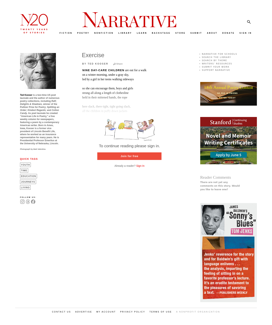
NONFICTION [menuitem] (104, 33)
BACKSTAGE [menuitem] (161, 33)
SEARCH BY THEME (214, 60)
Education (28, 176)
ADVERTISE (83, 312)
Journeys (28, 182)
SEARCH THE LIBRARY (216, 57)
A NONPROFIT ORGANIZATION (198, 312)
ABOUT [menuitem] (212, 33)
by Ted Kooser (95, 63)
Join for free (129, 156)
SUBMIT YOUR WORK (216, 67)
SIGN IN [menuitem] (246, 33)
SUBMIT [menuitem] (196, 33)
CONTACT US (61, 312)
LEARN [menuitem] (142, 33)
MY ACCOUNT (106, 312)
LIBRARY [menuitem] (125, 33)
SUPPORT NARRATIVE (216, 70)
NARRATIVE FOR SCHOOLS (219, 54)
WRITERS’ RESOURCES (217, 63)
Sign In (140, 165)
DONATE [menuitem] (228, 33)
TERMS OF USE (160, 312)
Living (25, 187)
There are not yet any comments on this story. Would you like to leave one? (220, 186)
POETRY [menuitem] (83, 33)
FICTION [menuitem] (66, 33)
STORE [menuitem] (180, 33)
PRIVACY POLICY (132, 312)
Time (24, 170)
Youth (25, 165)
